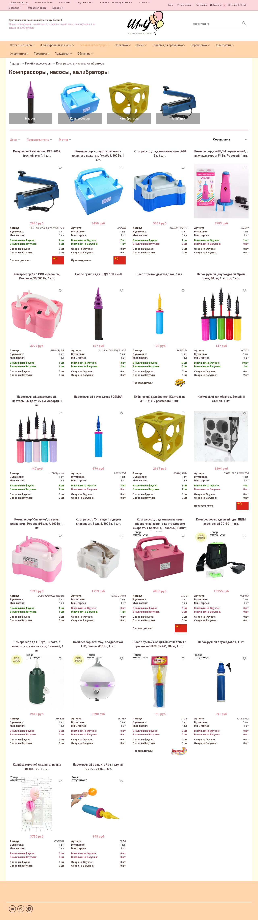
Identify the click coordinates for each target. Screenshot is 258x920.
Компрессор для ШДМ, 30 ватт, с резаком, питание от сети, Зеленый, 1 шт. (36, 646)
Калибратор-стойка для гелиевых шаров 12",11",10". (37, 766)
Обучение (84, 53)
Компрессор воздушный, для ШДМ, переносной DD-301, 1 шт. (221, 521)
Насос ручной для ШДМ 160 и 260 (98, 274)
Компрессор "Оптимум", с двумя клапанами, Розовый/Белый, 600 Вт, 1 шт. (36, 524)
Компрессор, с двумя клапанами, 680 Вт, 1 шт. (160, 153)
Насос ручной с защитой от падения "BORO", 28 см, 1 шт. (98, 766)
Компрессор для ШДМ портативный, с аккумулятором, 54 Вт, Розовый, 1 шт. (221, 153)
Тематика (40, 53)
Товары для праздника (167, 45)
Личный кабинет (43, 2)
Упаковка (121, 45)
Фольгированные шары (56, 45)
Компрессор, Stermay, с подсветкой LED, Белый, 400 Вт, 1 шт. (98, 644)
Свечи (140, 45)
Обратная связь (37, 8)
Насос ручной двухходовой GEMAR (98, 396)
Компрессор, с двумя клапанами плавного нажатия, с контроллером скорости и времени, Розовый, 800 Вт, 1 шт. (159, 525)
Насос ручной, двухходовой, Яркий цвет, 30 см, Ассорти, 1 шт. (221, 276)
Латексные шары (21, 45)
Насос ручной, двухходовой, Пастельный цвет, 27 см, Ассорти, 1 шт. (37, 401)
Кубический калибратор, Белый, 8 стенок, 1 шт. (221, 399)
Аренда (56, 8)
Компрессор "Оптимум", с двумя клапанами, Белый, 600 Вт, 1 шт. (98, 521)
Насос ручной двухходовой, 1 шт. (159, 274)
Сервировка (199, 45)
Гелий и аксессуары (93, 45)
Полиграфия (223, 45)
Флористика (18, 53)
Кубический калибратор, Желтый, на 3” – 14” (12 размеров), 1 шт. (159, 399)
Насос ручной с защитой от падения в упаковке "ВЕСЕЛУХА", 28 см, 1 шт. (159, 644)
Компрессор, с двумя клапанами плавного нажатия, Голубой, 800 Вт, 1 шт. (98, 155)
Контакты (64, 2)
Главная (15, 63)
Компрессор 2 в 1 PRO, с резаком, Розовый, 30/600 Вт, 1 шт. (37, 276)
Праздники (62, 53)
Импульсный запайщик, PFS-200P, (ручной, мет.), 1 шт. (37, 153)
